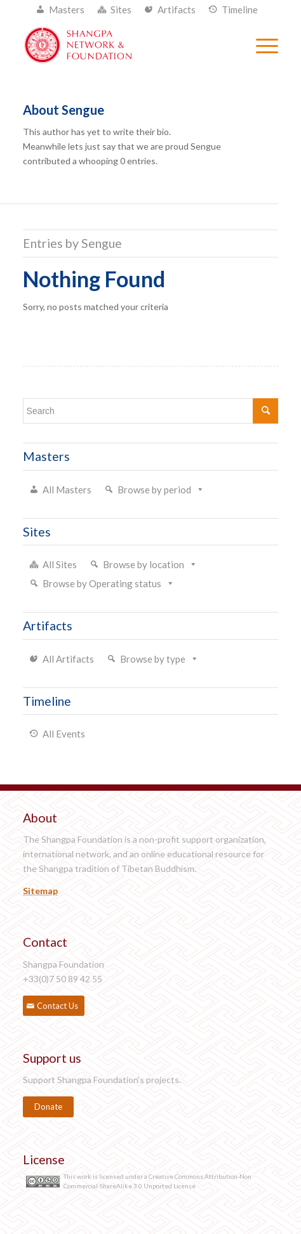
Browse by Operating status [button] (102, 583)
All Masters (67, 489)
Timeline (240, 9)
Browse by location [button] (143, 564)
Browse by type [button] (152, 659)
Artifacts (176, 9)
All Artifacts (68, 659)
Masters (66, 9)
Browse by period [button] (154, 489)
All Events (64, 733)
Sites (120, 9)
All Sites (60, 564)
